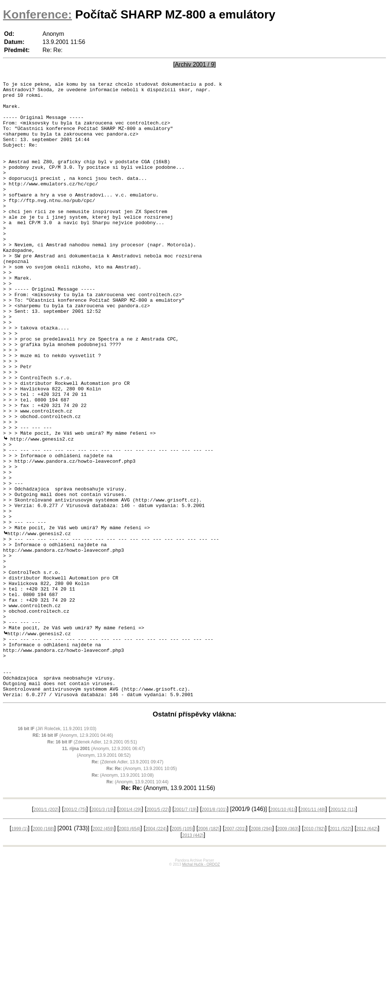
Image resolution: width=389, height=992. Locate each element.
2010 (314, 950)
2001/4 (130, 931)
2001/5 (157, 931)
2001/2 (75, 931)
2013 (193, 957)
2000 (43, 950)
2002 (103, 950)
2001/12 (342, 931)
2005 (182, 950)
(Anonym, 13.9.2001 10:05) (141, 890)
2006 (208, 950)
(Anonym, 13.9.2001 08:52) (103, 877)
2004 (156, 950)
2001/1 (46, 931)
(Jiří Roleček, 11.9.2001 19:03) (57, 850)
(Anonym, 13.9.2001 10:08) (123, 897)
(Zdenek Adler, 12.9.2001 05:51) (92, 863)
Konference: (37, 14)
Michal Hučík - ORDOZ (201, 986)
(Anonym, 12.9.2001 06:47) (103, 870)
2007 (235, 950)
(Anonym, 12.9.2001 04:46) (73, 857)
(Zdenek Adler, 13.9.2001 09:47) (127, 883)
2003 (129, 950)
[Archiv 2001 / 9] (194, 64)
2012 (367, 950)
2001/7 (185, 931)
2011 (340, 950)
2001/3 (102, 931)
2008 (261, 950)
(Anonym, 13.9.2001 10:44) (137, 903)
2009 (287, 950)
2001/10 (282, 931)
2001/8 (214, 931)
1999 (19, 950)
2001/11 (312, 931)
